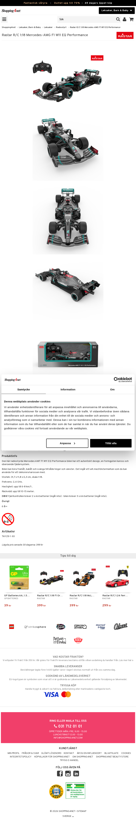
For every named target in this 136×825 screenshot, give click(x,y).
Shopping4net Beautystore (112, 756)
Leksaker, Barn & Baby (30, 27)
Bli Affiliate (111, 753)
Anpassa (67, 443)
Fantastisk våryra (35, 3)
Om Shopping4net (82, 756)
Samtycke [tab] (23, 389)
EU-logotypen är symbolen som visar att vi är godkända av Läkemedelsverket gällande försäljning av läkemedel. (68, 677)
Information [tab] (68, 389)
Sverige (68, 816)
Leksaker (48, 27)
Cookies (126, 753)
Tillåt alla (111, 443)
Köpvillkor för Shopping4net (52, 756)
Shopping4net (9, 27)
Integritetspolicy (21, 756)
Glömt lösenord (51, 753)
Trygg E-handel (69, 760)
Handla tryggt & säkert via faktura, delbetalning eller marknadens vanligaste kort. (68, 690)
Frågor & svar (30, 753)
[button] (131, 19)
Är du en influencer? (89, 753)
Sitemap (81, 811)
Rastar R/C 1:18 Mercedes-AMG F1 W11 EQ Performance (95, 27)
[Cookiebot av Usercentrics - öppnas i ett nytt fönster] (116, 379)
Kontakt (69, 753)
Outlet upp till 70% (67, 3)
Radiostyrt (61, 27)
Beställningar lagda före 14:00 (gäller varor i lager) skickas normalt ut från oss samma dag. (68, 668)
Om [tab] (112, 389)
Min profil (13, 753)
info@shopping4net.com (68, 738)
